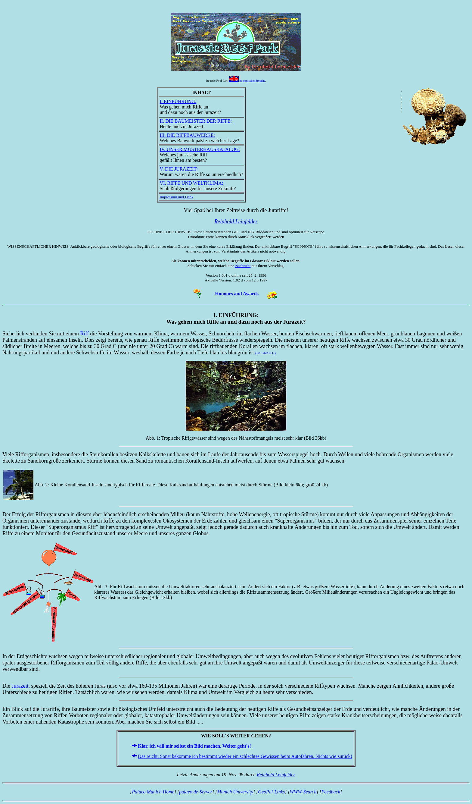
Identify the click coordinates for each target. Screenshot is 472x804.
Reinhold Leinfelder (276, 774)
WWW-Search (303, 791)
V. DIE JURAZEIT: (179, 168)
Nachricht (242, 265)
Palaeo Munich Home (153, 791)
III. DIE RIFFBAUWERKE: (187, 135)
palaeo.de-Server (195, 791)
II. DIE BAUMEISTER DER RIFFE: (196, 121)
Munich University (235, 791)
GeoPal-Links (271, 791)
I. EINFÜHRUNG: (178, 101)
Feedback (330, 791)
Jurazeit (20, 686)
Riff (84, 334)
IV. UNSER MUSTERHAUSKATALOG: (200, 149)
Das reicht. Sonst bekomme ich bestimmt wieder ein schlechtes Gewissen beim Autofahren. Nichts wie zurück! (245, 756)
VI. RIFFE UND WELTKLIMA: (191, 183)
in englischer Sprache (247, 80)
